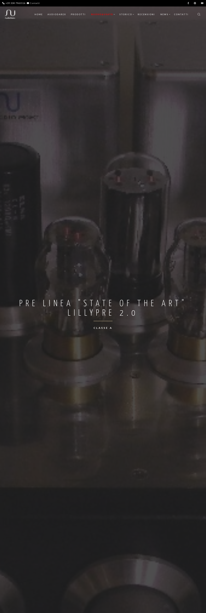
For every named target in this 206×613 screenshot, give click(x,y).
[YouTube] (202, 3)
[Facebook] (188, 3)
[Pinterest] (195, 3)
